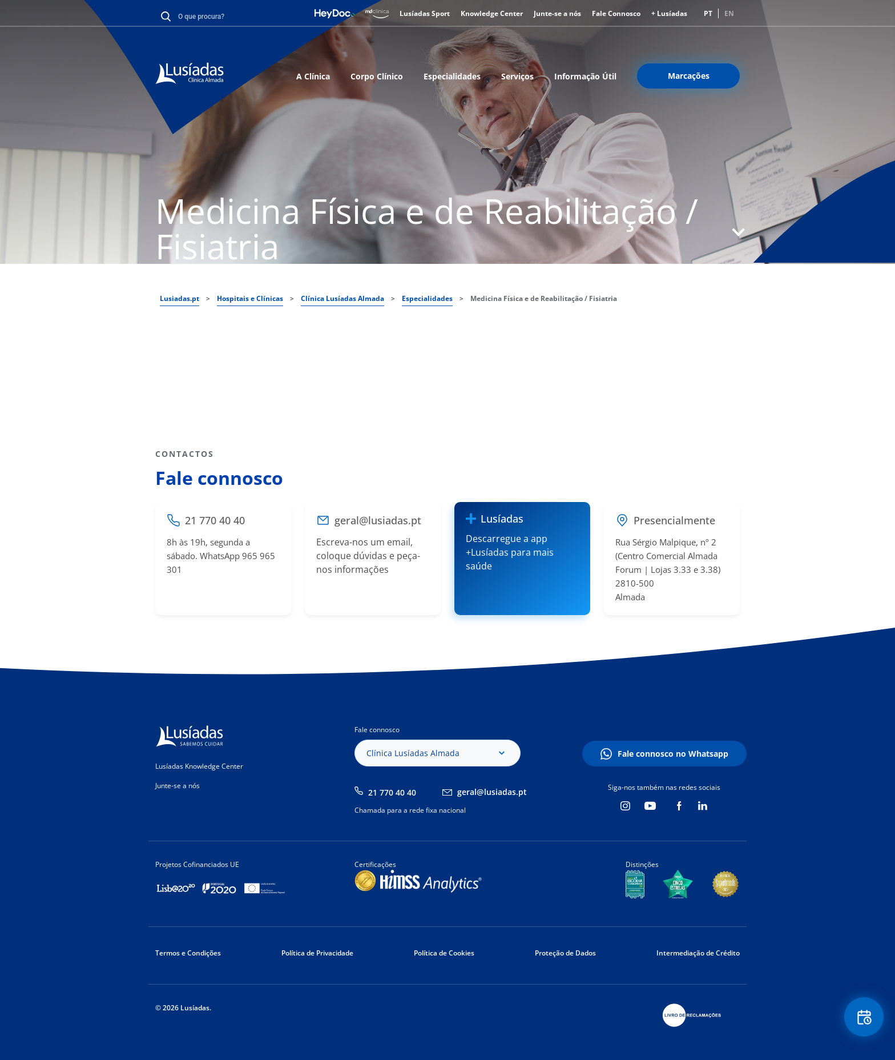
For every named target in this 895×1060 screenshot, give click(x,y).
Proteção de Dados (565, 953)
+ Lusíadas (669, 13)
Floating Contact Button (863, 1017)
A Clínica (313, 76)
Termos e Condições (188, 953)
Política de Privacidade (317, 953)
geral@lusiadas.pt (492, 791)
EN (729, 13)
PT (708, 13)
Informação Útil (585, 76)
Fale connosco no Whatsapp (673, 753)
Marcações (688, 75)
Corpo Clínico (376, 76)
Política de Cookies (444, 953)
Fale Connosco (616, 13)
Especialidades (452, 76)
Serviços (517, 76)
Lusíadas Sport (425, 13)
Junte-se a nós (557, 13)
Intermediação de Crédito (698, 953)
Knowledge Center (492, 13)
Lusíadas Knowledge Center (199, 766)
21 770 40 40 (392, 792)
